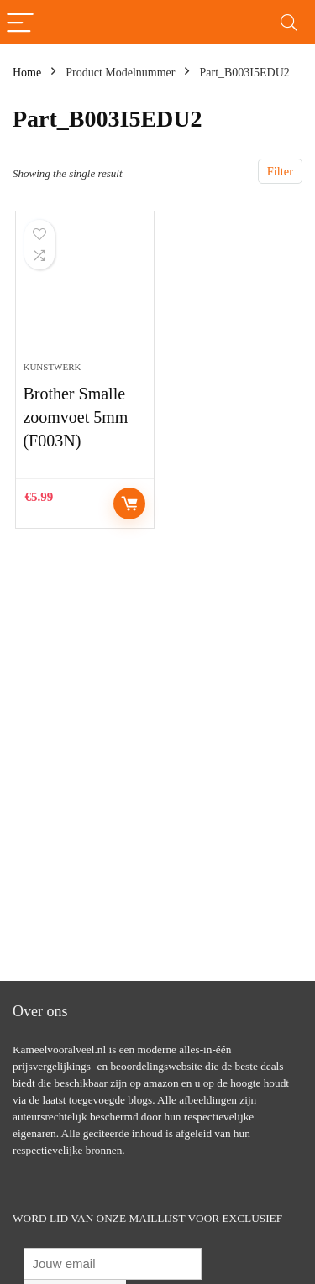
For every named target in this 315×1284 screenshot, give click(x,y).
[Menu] (20, 22)
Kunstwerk (52, 367)
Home (27, 72)
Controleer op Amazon (129, 503)
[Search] (289, 22)
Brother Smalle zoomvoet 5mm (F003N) (75, 417)
